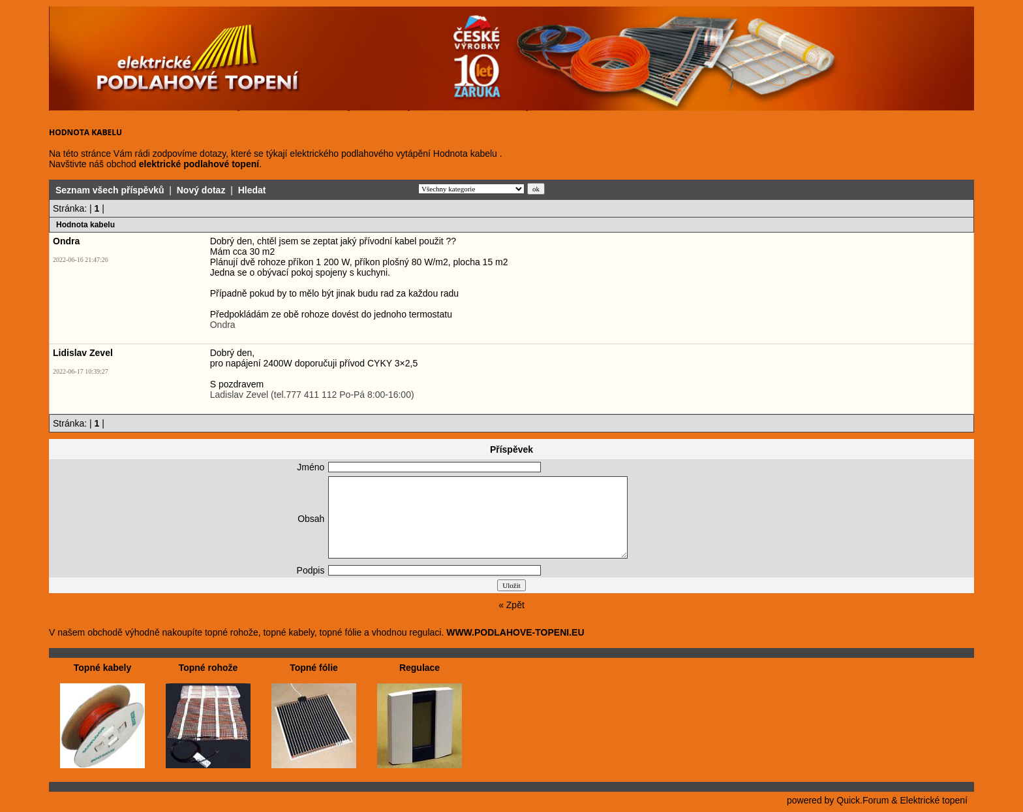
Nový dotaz (201, 190)
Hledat (252, 190)
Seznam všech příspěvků (109, 190)
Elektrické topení (934, 800)
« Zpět (511, 605)
